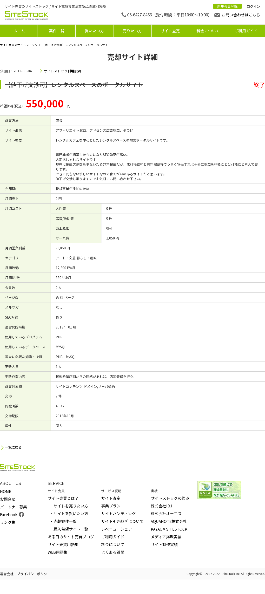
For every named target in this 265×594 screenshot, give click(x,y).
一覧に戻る (13, 447)
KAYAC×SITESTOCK (169, 529)
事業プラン (110, 506)
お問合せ (7, 499)
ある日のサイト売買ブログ (71, 536)
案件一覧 (56, 31)
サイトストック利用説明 (62, 71)
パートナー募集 (13, 507)
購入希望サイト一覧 (70, 529)
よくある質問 (112, 552)
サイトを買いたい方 (70, 513)
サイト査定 (170, 31)
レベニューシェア (116, 529)
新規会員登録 (227, 6)
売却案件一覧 (65, 521)
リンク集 (7, 522)
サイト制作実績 (164, 544)
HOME (5, 491)
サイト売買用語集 (63, 544)
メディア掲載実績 (166, 536)
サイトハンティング (118, 513)
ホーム (19, 31)
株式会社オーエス (166, 513)
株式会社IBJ (161, 506)
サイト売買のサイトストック (19, 45)
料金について (208, 31)
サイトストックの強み (170, 498)
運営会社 (6, 573)
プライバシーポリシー (34, 573)
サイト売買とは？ (63, 498)
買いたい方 (94, 31)
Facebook (8, 514)
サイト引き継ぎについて (122, 521)
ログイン (253, 6)
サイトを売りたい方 (70, 506)
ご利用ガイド (246, 31)
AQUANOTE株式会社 (169, 521)
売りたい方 (132, 31)
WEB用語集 (57, 552)
